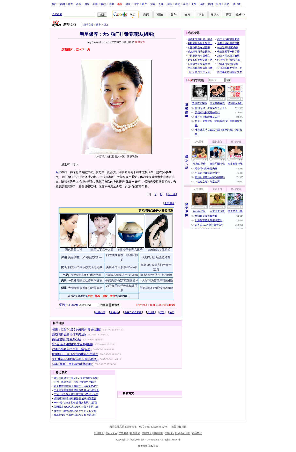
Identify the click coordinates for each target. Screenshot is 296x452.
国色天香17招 (73, 249)
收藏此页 (100, 312)
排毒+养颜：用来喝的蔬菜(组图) (72, 364)
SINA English (172, 433)
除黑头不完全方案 (101, 249)
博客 (111, 4)
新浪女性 (88, 24)
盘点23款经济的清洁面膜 (156, 275)
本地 (201, 14)
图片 (187, 14)
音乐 (174, 14)
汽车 (136, 4)
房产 (144, 4)
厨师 (58, 172)
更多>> (240, 14)
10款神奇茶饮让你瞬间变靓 (85, 280)
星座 (185, 4)
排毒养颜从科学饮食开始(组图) (71, 349)
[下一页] (171, 194)
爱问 (210, 4)
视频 (128, 4)
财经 (86, 4)
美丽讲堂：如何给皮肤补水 (85, 257)
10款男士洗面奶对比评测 (85, 275)
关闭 (171, 312)
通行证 (236, 4)
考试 (177, 4)
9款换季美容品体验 (130, 249)
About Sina (111, 433)
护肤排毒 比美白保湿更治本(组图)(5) (75, 359)
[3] (161, 194)
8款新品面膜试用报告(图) (122, 275)
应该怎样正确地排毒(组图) (69, 334)
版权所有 (153, 446)
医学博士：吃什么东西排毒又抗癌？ (75, 354)
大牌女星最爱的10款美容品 (85, 288)
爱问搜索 (57, 14)
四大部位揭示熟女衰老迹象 (85, 267)
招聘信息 (147, 433)
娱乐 (78, 4)
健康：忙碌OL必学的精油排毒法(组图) (76, 329)
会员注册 (185, 433)
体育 (70, 4)
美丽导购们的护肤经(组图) (156, 288)
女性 (160, 4)
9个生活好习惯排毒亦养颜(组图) (72, 344)
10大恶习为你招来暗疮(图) (156, 280)
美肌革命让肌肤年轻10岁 (122, 267)
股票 (95, 4)
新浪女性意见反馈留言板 (123, 426)
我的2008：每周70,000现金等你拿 (156, 305)
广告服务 (123, 433)
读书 (169, 4)
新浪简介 (99, 433)
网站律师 (158, 433)
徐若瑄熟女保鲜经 (158, 249)
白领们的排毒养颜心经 (66, 339)
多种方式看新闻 (133, 312)
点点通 (151, 312)
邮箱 (218, 4)
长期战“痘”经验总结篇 (156, 257)
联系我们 (135, 433)
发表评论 (169, 203)
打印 (162, 312)
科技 (103, 4)
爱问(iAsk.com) (68, 304)
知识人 (215, 14)
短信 (202, 4)
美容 (98, 24)
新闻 (62, 4)
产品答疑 (197, 433)
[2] (155, 194)
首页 (54, 4)
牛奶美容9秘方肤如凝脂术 (121, 280)
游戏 (152, 4)
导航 (226, 4)
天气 (193, 4)
